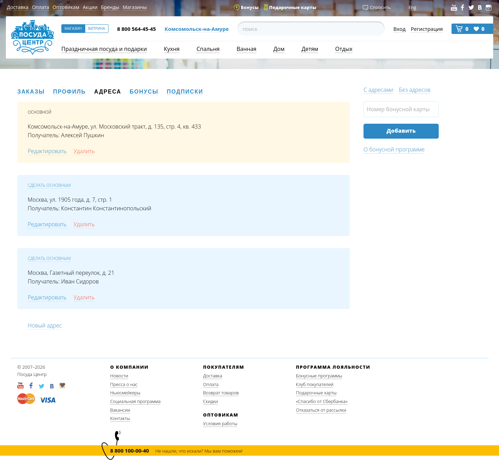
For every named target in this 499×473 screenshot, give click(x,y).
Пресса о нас (124, 384)
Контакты (120, 418)
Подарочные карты (316, 392)
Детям (309, 49)
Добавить (400, 130)
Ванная (246, 49)
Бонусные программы (319, 376)
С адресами (378, 90)
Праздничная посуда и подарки (104, 49)
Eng (412, 7)
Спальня (207, 49)
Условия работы (220, 423)
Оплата (40, 7)
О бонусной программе (394, 149)
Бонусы (144, 92)
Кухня (172, 49)
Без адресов (414, 90)
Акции (90, 7)
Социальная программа (135, 401)
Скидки (210, 401)
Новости (119, 376)
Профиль (69, 92)
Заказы (31, 92)
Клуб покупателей (314, 384)
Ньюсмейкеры (125, 392)
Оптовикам (66, 7)
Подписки (185, 92)
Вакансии (120, 410)
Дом (278, 49)
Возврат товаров (221, 392)
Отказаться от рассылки (321, 410)
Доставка (17, 7)
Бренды (110, 7)
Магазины (135, 7)
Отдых (343, 49)
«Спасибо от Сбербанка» (322, 401)
